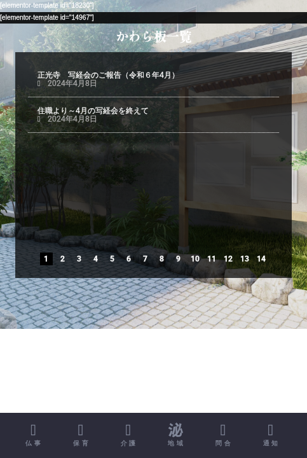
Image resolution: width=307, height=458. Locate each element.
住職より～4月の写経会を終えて (94, 110)
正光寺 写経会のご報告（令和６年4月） (108, 75)
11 (211, 258)
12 (228, 258)
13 (244, 258)
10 (195, 258)
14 (261, 258)
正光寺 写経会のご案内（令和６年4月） (119, 147)
